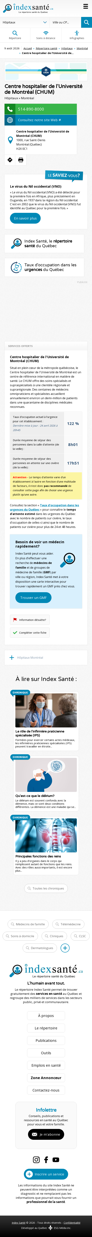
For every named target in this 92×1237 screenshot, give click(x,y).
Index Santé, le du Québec (48, 243)
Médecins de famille (30, 924)
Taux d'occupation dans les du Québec (50, 267)
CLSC (82, 936)
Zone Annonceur (46, 1077)
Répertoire (15, 35)
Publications (46, 1040)
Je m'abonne (50, 1134)
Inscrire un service (49, 1174)
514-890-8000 (31, 109)
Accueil (27, 48)
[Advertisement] (46, 311)
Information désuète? (32, 620)
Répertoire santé (46, 48)
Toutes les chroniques (48, 888)
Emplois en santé (46, 1065)
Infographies (77, 35)
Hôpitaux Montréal (30, 658)
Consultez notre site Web (39, 120)
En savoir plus (25, 218)
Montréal (82, 48)
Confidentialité (72, 1222)
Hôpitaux (67, 48)
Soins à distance (45, 35)
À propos (46, 1015)
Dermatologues (42, 948)
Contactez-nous (46, 1090)
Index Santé (18, 1222)
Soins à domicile (22, 936)
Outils (46, 1052)
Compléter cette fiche (32, 632)
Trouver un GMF (33, 597)
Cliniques (56, 936)
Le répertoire (46, 1028)
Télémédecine (71, 924)
